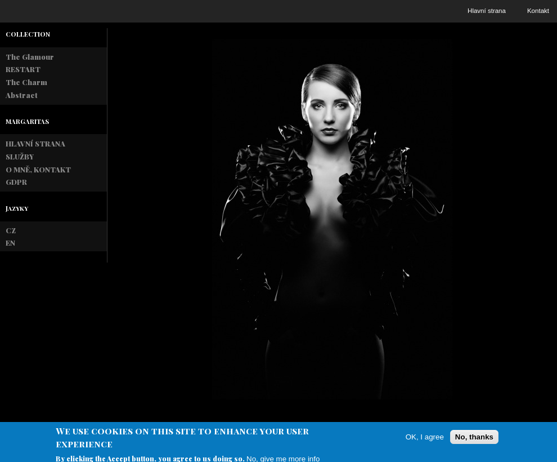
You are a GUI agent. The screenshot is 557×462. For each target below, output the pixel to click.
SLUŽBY (20, 156)
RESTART (23, 69)
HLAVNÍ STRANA (35, 143)
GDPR (16, 181)
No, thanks (474, 441)
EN (10, 242)
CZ (11, 230)
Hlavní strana (487, 10)
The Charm (26, 82)
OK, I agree (425, 441)
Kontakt (538, 10)
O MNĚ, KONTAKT (38, 169)
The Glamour (30, 56)
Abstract (22, 95)
